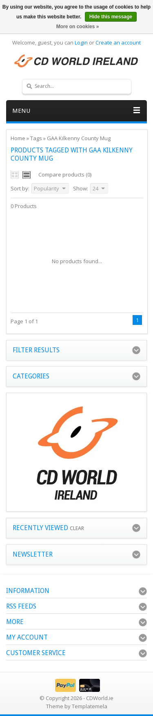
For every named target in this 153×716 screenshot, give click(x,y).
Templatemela (89, 706)
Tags (36, 138)
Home (18, 138)
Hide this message (110, 17)
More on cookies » (77, 26)
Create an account (118, 42)
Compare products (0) (64, 174)
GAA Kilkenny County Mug (79, 138)
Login (81, 42)
